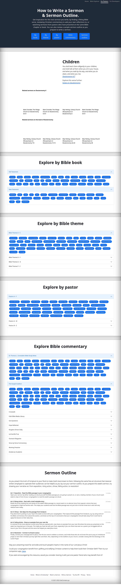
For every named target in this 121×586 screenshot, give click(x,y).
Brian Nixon (56, 305)
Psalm (48, 364)
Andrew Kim (73, 302)
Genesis (12, 177)
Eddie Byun (45, 316)
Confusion (80, 248)
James (75, 198)
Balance (12, 241)
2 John (103, 198)
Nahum (65, 184)
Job (42, 180)
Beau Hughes (83, 302)
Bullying (64, 245)
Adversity (61, 238)
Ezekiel (12, 184)
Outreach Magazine (15, 439)
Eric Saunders (68, 316)
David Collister (58, 312)
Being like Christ (83, 241)
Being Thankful (106, 241)
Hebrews (68, 198)
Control (98, 248)
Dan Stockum (102, 309)
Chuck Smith (56, 309)
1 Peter (83, 198)
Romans (43, 195)
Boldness (48, 245)
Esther (36, 180)
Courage (22, 252)
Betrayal (23, 245)
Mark (19, 195)
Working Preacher (14, 447)
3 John (12, 202)
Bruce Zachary (66, 305)
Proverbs (56, 180)
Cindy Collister (67, 309)
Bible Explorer (94, 1)
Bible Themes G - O (15, 262)
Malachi (106, 184)
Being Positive (95, 241)
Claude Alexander (79, 309)
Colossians (100, 195)
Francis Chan (78, 316)
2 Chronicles (13, 180)
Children (103, 245)
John (31, 195)
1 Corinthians (53, 195)
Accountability (33, 238)
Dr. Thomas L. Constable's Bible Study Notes (22, 356)
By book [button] (35, 36)
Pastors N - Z (13, 325)
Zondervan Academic (15, 452)
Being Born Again (49, 241)
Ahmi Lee (44, 302)
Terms (88, 575)
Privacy (83, 575)
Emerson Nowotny (56, 316)
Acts (37, 195)
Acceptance (23, 238)
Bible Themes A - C (15, 233)
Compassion (50, 248)
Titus (53, 198)
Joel (32, 184)
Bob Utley (13, 305)
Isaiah (84, 180)
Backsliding (107, 238)
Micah (58, 184)
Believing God (14, 245)
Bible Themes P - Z (14, 266)
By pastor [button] (56, 36)
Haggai (90, 184)
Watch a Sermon (55, 575)
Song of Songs (75, 180)
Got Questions (13, 421)
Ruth (67, 177)
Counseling (13, 252)
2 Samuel (82, 177)
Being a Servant (37, 241)
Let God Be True (14, 434)
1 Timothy (37, 198)
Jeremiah (91, 180)
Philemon (60, 198)
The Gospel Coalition (15, 384)
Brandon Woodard (33, 305)
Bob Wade (21, 305)
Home (87, 1)
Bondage (56, 245)
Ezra (21, 180)
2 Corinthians (63, 195)
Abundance (13, 238)
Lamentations (101, 180)
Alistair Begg (62, 302)
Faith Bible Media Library (16, 416)
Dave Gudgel (36, 312)
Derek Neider (14, 316)
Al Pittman (53, 302)
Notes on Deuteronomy (71, 83)
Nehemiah (28, 180)
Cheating (95, 245)
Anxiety (83, 238)
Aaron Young (25, 302)
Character (87, 245)
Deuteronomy (45, 177)
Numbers (35, 177)
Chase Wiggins (26, 309)
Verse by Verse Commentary (18, 443)
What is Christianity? (42, 575)
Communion (30, 248)
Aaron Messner (14, 302)
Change (79, 245)
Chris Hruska (46, 309)
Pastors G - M (13, 321)
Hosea (25, 184)
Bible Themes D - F (15, 257)
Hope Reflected (13, 425)
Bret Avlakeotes (45, 305)
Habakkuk (73, 184)
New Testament (14, 189)
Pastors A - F (13, 296)
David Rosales (90, 312)
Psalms (48, 180)
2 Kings (98, 177)
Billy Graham (103, 302)
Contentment (89, 248)
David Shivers (101, 312)
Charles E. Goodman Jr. (98, 305)
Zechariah (98, 184)
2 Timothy (45, 198)
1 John (96, 198)
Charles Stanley (14, 309)
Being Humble (72, 241)
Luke (25, 195)
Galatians (72, 195)
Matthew (12, 195)
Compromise (60, 248)
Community (41, 248)
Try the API (76, 575)
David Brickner (47, 312)
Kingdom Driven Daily (16, 430)
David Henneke (69, 312)
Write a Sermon (66, 575)
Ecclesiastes (65, 180)
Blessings (40, 245)
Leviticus (27, 177)
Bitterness (31, 245)
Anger (76, 238)
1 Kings (90, 177)
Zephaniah (82, 184)
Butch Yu (86, 305)
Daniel (19, 184)
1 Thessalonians (14, 198)
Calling (72, 245)
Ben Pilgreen (93, 302)
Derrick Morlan (34, 316)
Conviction (106, 248)
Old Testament (13, 172)
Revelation (25, 202)
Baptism (20, 241)
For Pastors (104, 1)
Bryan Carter (77, 305)
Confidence (70, 248)
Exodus (20, 177)
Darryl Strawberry (24, 312)
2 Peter (90, 198)
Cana (24, 551)
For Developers (115, 1)
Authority (98, 238)
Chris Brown (36, 309)
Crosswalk (12, 412)
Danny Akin (13, 312)
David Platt (80, 312)
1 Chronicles (106, 177)
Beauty (27, 241)
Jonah (51, 184)
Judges (61, 177)
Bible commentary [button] (70, 36)
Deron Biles (24, 316)
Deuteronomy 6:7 (69, 76)
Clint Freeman (91, 309)
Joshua (54, 177)
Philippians (90, 195)
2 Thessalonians (26, 198)
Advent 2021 (52, 238)
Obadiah (44, 184)
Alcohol (69, 238)
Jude (18, 202)
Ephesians (81, 195)
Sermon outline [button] (84, 36)
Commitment (20, 248)
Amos (37, 184)
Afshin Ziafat (35, 302)
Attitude (90, 238)
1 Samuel (74, 177)
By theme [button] (45, 36)
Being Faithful (61, 241)
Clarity (12, 248)
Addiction (42, 238)
